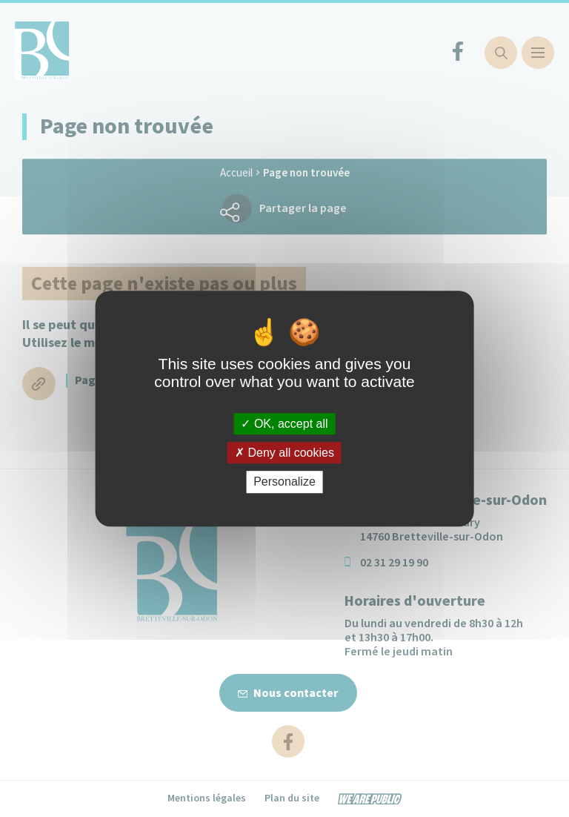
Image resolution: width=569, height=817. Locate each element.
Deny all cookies (284, 452)
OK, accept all (284, 423)
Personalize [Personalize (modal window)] (284, 482)
